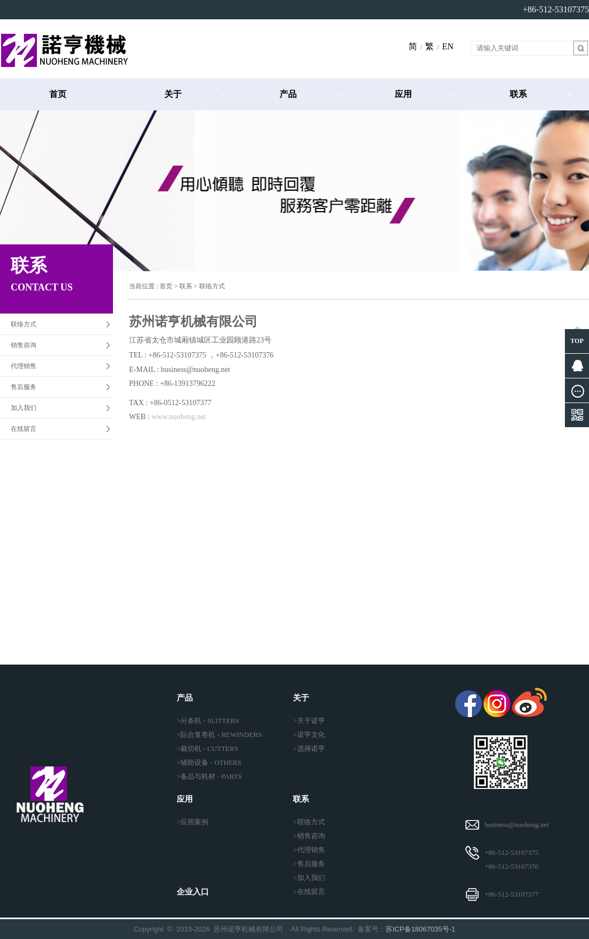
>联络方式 (308, 822)
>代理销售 (308, 850)
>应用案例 (192, 822)
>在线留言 (308, 892)
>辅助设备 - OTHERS (209, 762)
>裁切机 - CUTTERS (207, 748)
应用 (403, 94)
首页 (57, 94)
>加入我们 (308, 878)
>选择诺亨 (308, 748)
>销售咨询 (308, 836)
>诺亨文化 (308, 735)
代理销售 (23, 366)
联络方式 (23, 324)
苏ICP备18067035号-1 (420, 929)
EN (448, 46)
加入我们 (23, 408)
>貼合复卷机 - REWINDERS (219, 735)
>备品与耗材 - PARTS (209, 776)
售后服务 (23, 387)
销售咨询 (23, 345)
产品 (288, 94)
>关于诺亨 (308, 721)
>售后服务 (308, 864)
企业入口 (193, 892)
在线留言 (23, 429)
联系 (518, 94)
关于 (173, 94)
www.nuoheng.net (179, 417)
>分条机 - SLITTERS (208, 721)
